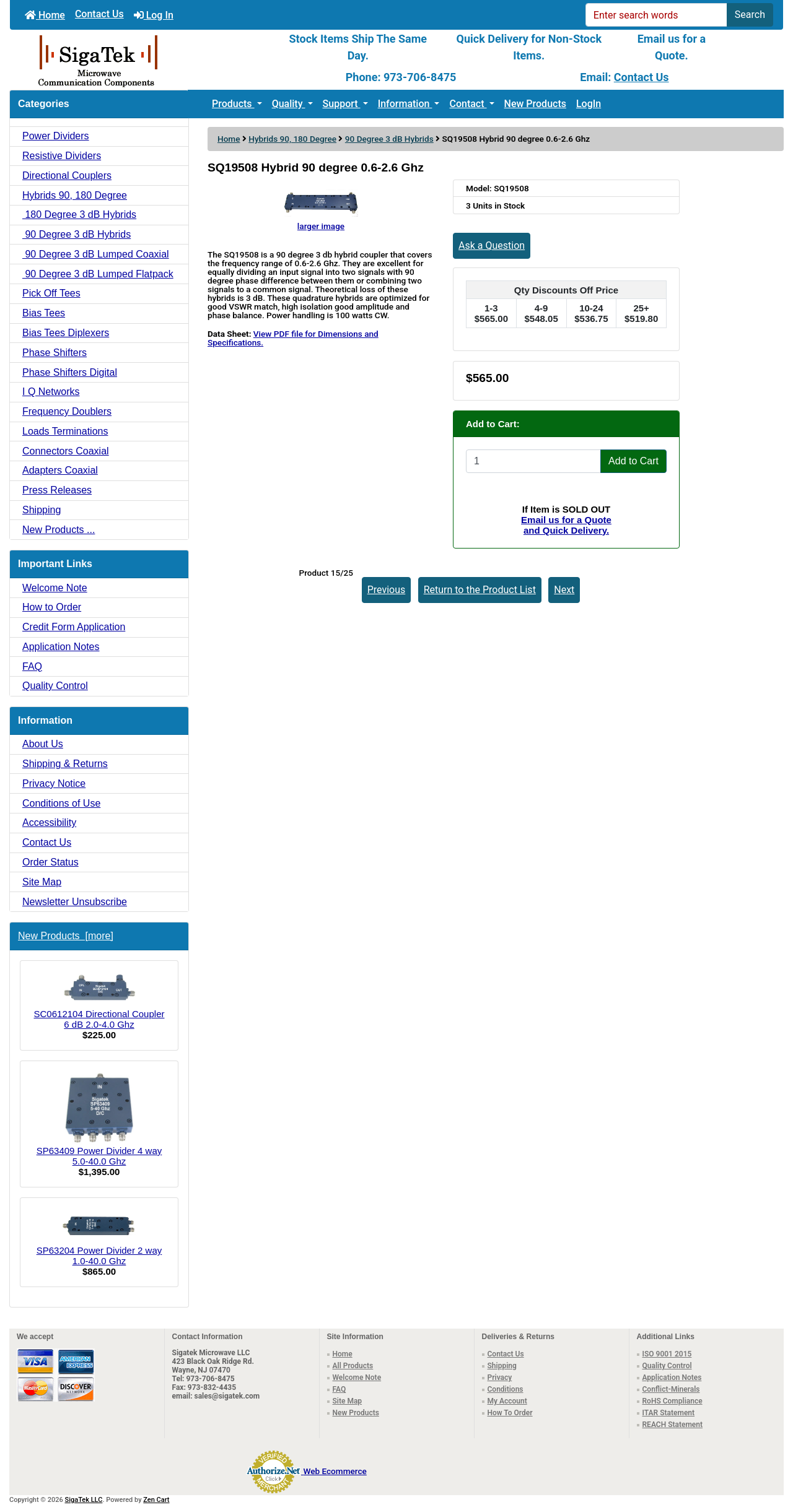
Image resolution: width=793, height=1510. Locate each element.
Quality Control (55, 685)
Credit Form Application (73, 627)
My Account (507, 1401)
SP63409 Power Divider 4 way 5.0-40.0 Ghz (99, 1118)
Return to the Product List (480, 590)
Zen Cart (156, 1500)
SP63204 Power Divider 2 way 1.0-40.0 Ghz (99, 1237)
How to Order (51, 607)
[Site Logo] (138, 60)
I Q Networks (50, 391)
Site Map (41, 882)
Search (750, 14)
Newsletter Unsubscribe (74, 901)
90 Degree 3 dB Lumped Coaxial (95, 254)
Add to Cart (633, 461)
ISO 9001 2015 (667, 1354)
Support (342, 104)
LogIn (588, 104)
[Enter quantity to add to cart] (533, 461)
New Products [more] (65, 936)
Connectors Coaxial (65, 451)
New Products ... (58, 529)
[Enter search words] (656, 15)
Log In (153, 15)
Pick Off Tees (51, 293)
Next (564, 590)
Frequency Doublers (67, 411)
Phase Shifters (54, 352)
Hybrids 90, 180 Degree (292, 139)
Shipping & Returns (65, 763)
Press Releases (57, 490)
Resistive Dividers (61, 155)
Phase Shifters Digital (69, 372)
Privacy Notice (53, 783)
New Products (535, 104)
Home (45, 15)
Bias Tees (43, 313)
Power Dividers (55, 136)
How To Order (510, 1412)
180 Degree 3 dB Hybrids (79, 214)
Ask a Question (491, 245)
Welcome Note (54, 588)
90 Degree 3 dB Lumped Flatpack (97, 274)
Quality (288, 104)
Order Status (50, 862)
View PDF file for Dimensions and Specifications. (293, 338)
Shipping (41, 510)
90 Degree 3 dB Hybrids (389, 139)
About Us (42, 744)
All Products (353, 1365)
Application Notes (61, 646)
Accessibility (49, 822)
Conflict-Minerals (671, 1389)
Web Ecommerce (334, 1471)
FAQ (32, 666)
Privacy (500, 1377)
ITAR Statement (668, 1412)
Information (405, 104)
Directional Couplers (67, 175)
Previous (386, 590)
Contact (467, 104)
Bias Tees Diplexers (65, 333)
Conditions (506, 1389)
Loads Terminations (65, 431)
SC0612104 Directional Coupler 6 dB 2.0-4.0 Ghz (99, 1000)
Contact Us (99, 14)
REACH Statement (672, 1424)
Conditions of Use (61, 803)
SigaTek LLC (84, 1500)
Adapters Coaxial (60, 470)
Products (233, 104)
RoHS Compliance (672, 1401)
